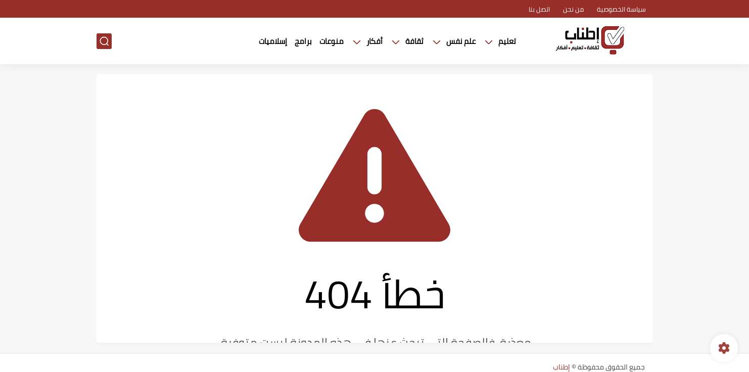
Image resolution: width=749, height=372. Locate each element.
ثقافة (414, 41)
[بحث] (104, 41)
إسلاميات (273, 41)
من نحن (573, 9)
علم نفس (461, 41)
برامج (303, 41)
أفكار (374, 41)
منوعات (331, 41)
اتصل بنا (539, 9)
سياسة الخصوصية (621, 9)
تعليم (507, 41)
